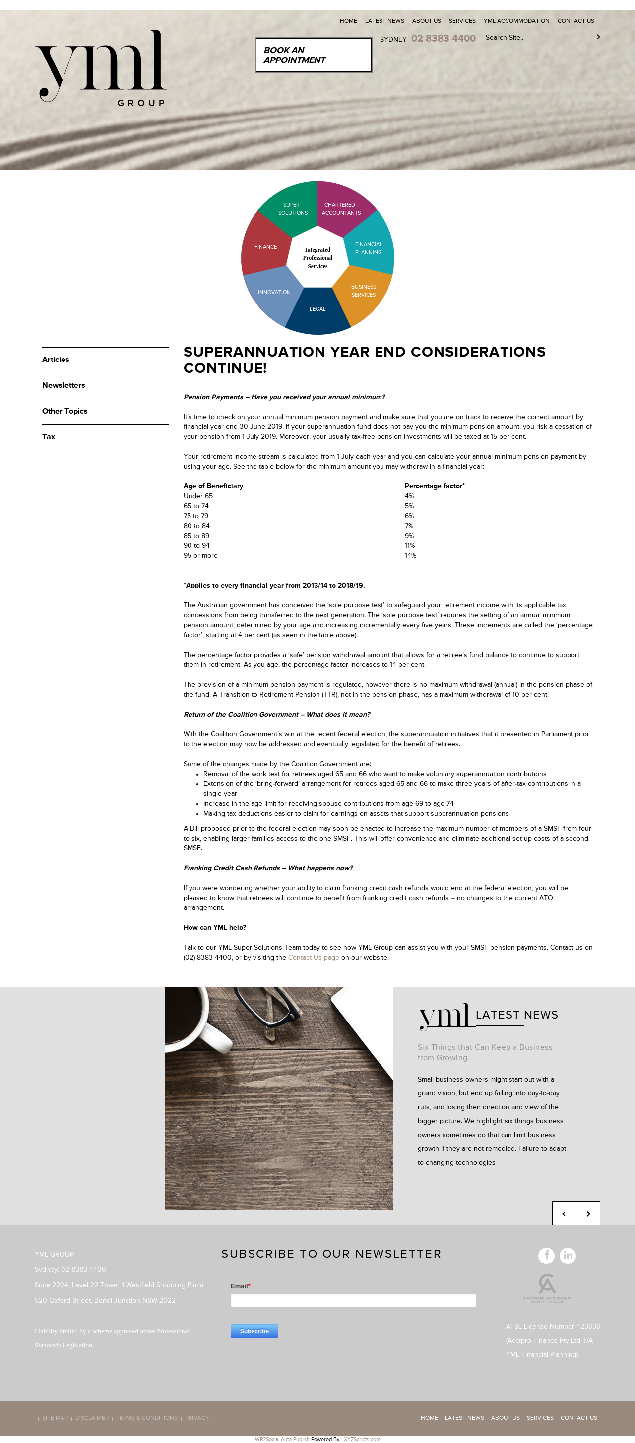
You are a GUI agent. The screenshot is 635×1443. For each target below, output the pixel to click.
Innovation (274, 292)
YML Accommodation (517, 21)
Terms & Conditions (147, 1419)
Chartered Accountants (332, 209)
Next (588, 1213)
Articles (55, 360)
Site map (55, 1419)
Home (348, 21)
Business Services (363, 291)
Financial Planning (368, 248)
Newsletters (63, 386)
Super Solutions (285, 209)
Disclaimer (92, 1419)
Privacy (197, 1419)
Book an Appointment (294, 55)
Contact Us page (313, 957)
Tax (48, 437)
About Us (426, 21)
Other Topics (65, 412)
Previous (564, 1213)
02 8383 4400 (443, 39)
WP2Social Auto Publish (282, 1439)
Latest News (384, 21)
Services (462, 21)
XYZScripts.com (362, 1439)
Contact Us (576, 21)
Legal (318, 309)
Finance (265, 247)
